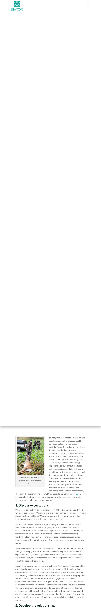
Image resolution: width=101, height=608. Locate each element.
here (78, 493)
